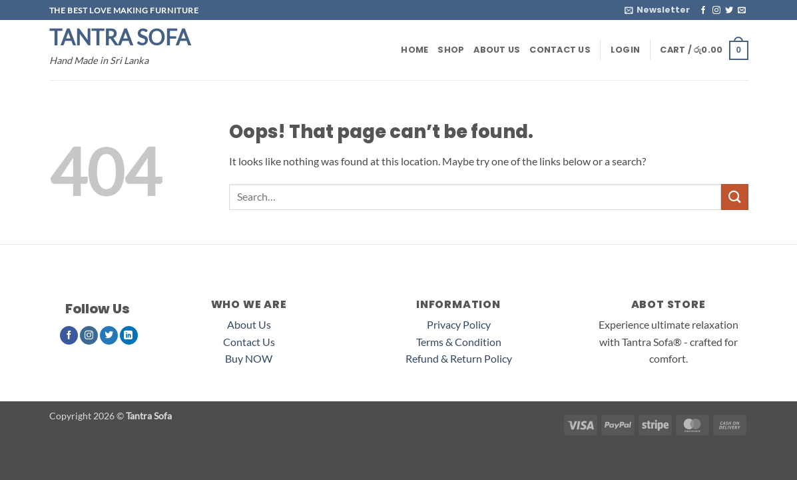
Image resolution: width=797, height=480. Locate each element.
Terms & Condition (458, 341)
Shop (450, 49)
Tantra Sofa (119, 37)
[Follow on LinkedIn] (129, 335)
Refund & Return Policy (458, 358)
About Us (496, 49)
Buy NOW (248, 358)
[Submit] (734, 197)
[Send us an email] (742, 10)
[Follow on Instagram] (716, 10)
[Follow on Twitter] (729, 10)
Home (414, 49)
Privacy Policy (459, 324)
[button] (657, 10)
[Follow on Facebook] (703, 10)
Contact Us (560, 49)
